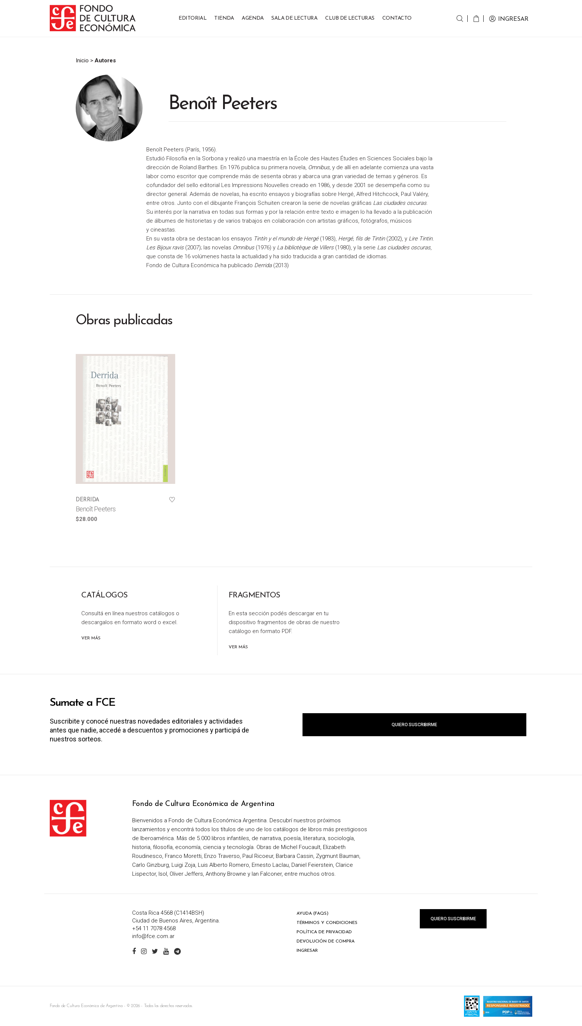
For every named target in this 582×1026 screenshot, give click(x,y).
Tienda (224, 18)
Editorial (192, 18)
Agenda (253, 18)
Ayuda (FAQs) (312, 913)
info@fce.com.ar (153, 936)
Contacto (397, 18)
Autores (105, 60)
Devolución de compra (325, 941)
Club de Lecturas (350, 18)
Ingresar (307, 950)
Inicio (82, 60)
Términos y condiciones (327, 923)
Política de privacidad (324, 932)
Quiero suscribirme (414, 724)
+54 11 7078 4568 (154, 928)
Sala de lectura (294, 18)
